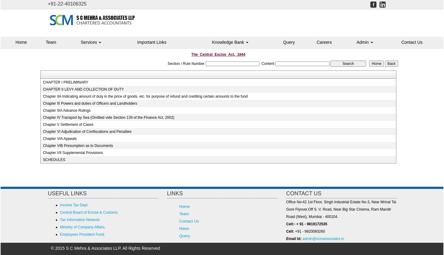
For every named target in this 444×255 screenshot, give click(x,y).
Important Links (152, 42)
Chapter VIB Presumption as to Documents (78, 146)
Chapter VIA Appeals (60, 139)
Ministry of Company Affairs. (83, 227)
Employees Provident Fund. (82, 234)
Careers (324, 42)
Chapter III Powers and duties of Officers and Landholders (90, 103)
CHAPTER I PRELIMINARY (65, 82)
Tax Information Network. (80, 220)
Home (21, 42)
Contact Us (411, 42)
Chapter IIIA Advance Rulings (66, 110)
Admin (365, 42)
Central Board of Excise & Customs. (89, 212)
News (184, 228)
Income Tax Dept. (74, 205)
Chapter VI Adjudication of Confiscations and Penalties (87, 131)
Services (91, 42)
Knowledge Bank (230, 42)
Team (51, 42)
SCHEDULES (54, 160)
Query (289, 42)
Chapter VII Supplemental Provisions (73, 153)
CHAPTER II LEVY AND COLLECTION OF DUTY (83, 89)
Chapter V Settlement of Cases (68, 124)
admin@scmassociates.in (323, 239)
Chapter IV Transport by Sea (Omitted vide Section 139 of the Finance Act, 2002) (108, 117)
